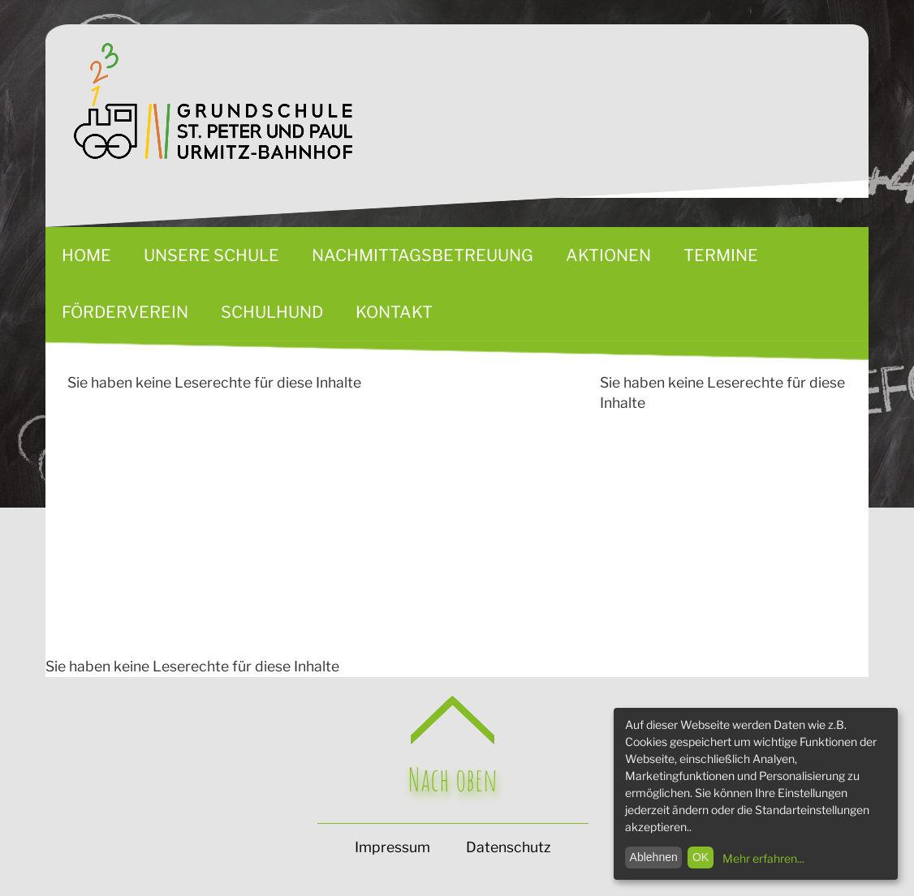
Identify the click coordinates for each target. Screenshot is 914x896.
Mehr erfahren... (763, 858)
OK (700, 857)
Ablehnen (654, 857)
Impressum (392, 846)
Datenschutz (508, 846)
